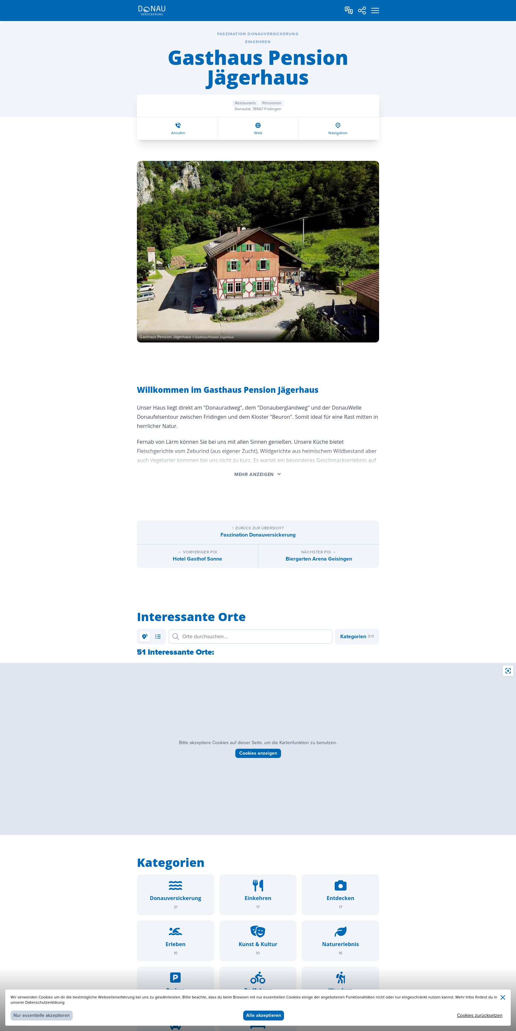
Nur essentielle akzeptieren (41, 1015)
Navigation (338, 133)
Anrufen (178, 133)
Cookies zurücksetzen (480, 1015)
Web (258, 133)
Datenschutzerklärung (44, 1002)
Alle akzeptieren (263, 1015)
